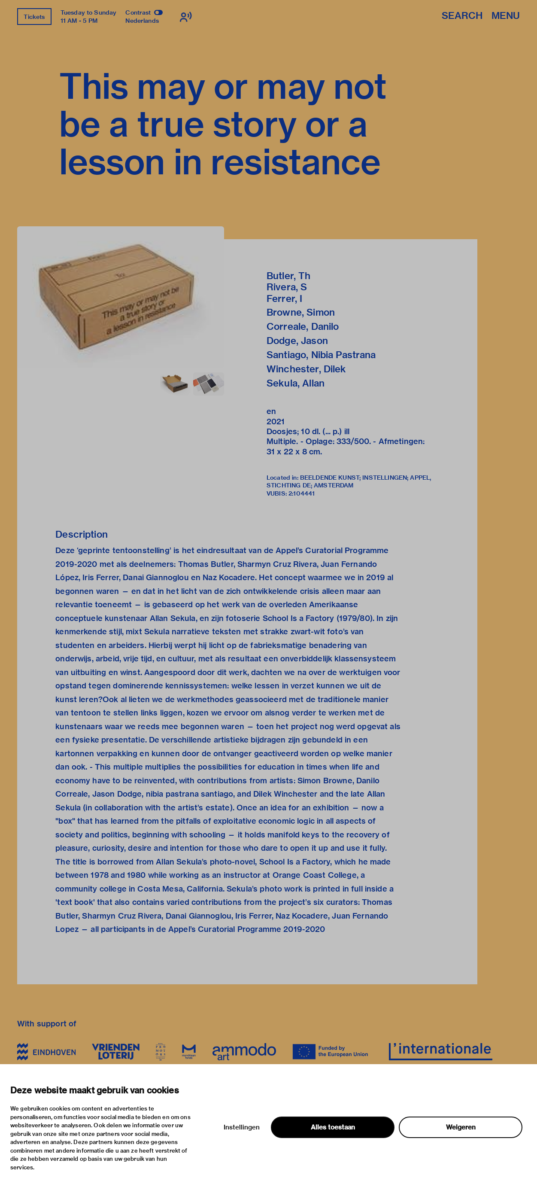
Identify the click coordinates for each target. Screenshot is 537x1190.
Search (462, 16)
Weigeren (461, 1127)
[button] (120, 297)
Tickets (34, 17)
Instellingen (242, 1127)
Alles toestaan (333, 1127)
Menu (505, 16)
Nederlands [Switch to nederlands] (142, 20)
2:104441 (301, 493)
